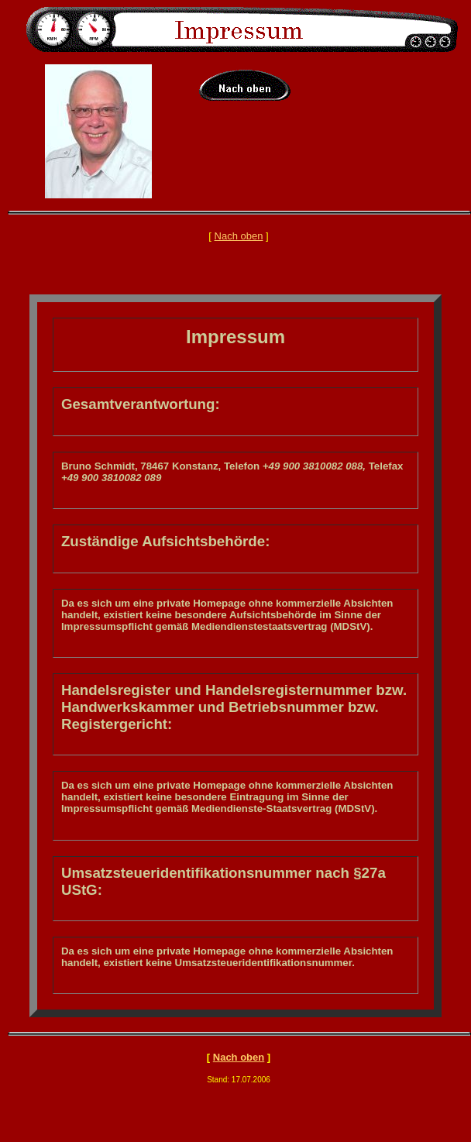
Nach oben (239, 236)
